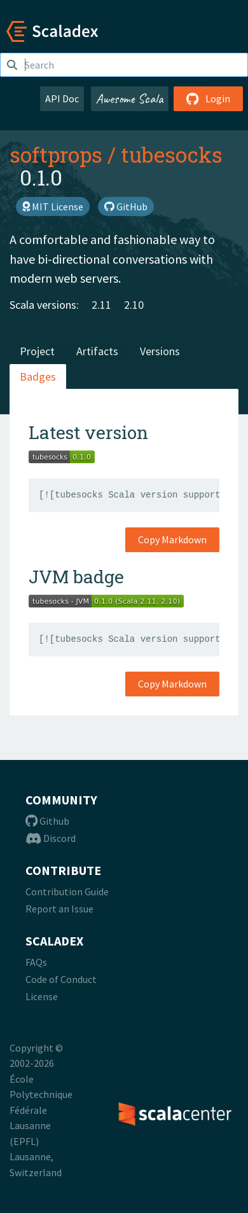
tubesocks (172, 154)
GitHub (126, 206)
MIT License (52, 206)
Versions (160, 351)
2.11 (101, 304)
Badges (38, 376)
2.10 (134, 304)
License (41, 996)
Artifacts (97, 351)
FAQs (36, 962)
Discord (50, 838)
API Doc (62, 98)
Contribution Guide (67, 891)
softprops (56, 154)
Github (47, 821)
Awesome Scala (129, 98)
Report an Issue (59, 908)
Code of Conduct (61, 979)
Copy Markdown (172, 539)
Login (208, 98)
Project (37, 351)
